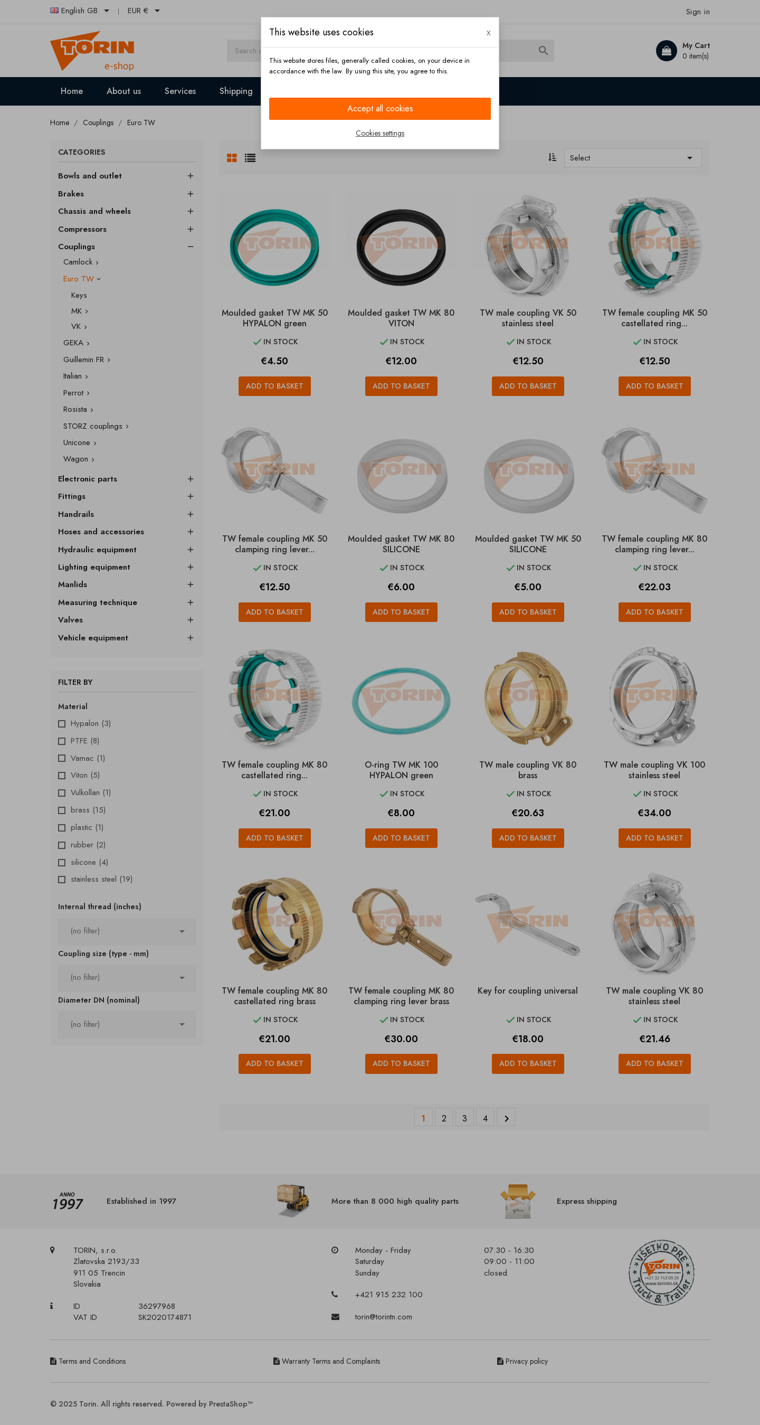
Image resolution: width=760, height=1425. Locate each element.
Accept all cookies (380, 108)
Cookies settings (380, 133)
